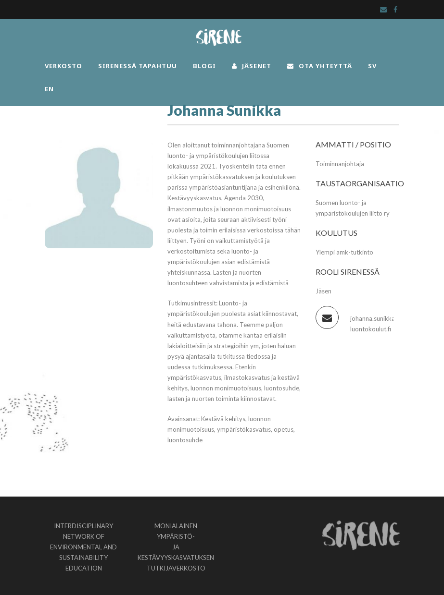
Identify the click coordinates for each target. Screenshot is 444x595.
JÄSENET (251, 65)
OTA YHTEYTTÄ (319, 65)
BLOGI (204, 65)
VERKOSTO (63, 65)
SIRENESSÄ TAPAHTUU (137, 65)
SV (372, 65)
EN (49, 89)
